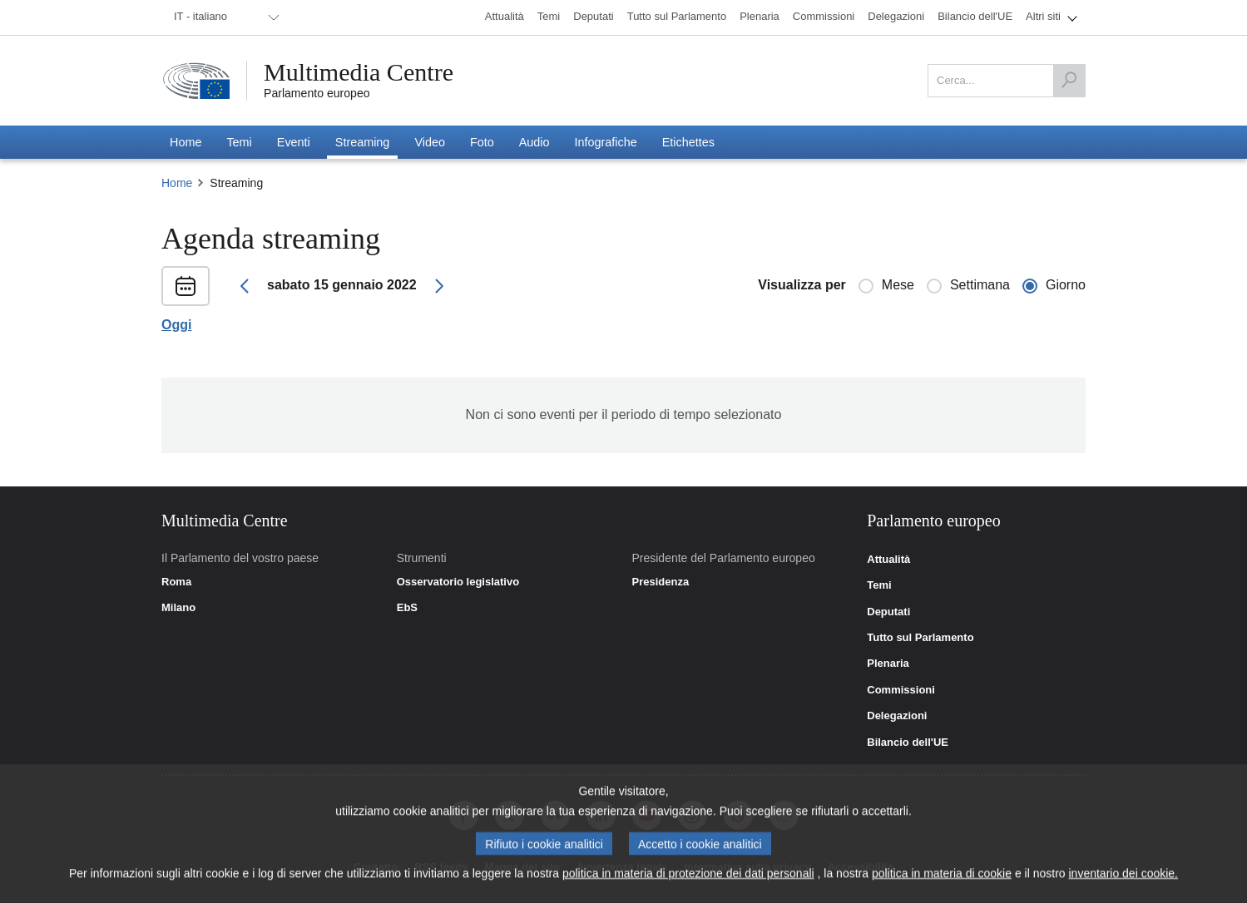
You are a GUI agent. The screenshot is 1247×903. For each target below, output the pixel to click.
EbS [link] (407, 608)
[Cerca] (1069, 80)
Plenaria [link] (888, 663)
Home (176, 183)
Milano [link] (178, 608)
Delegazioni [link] (897, 716)
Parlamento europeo (317, 93)
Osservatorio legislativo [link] (458, 582)
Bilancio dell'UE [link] (907, 742)
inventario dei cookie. (1123, 879)
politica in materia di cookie (942, 879)
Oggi (176, 325)
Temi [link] (879, 585)
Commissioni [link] (901, 690)
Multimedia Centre (358, 72)
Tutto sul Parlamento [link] (920, 638)
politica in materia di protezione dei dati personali (688, 879)
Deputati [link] (888, 612)
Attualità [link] (888, 559)
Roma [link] (176, 582)
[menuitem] (223, 17)
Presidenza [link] (660, 582)
